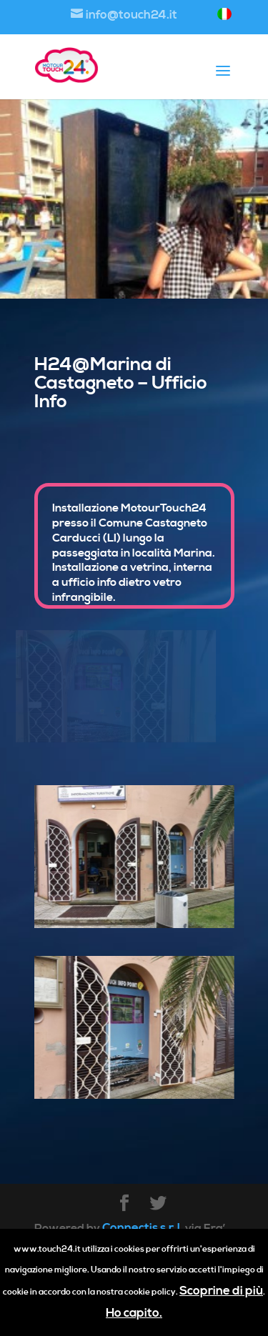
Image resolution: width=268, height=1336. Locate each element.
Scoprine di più (221, 1291)
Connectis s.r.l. (142, 1228)
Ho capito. (134, 1313)
